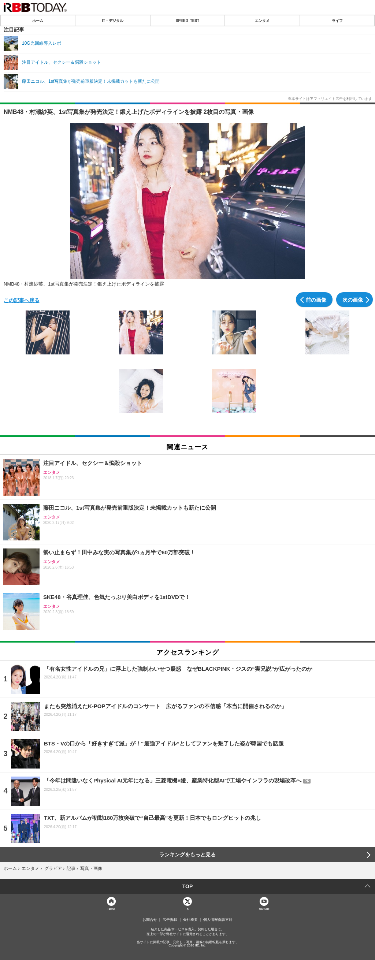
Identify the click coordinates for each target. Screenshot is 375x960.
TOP (187, 886)
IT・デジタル (112, 20)
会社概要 (190, 920)
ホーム (37, 20)
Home (111, 908)
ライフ (337, 20)
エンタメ (262, 20)
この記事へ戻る (22, 299)
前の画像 (316, 299)
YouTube (264, 908)
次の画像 (352, 299)
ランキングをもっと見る (187, 854)
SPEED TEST (187, 20)
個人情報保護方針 (218, 920)
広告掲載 (170, 920)
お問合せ (149, 920)
